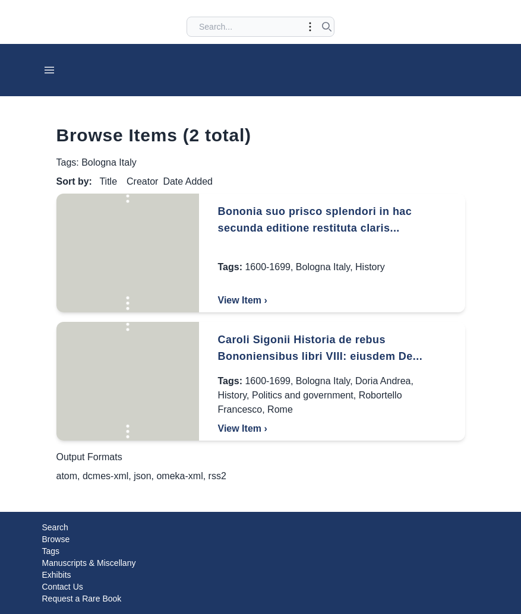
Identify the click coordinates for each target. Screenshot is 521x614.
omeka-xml (179, 476)
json (142, 476)
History (370, 267)
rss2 (217, 476)
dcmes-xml (105, 476)
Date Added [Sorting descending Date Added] (188, 181)
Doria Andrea (383, 381)
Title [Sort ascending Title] (108, 181)
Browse (56, 539)
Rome (280, 409)
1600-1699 (268, 267)
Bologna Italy (323, 267)
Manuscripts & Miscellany (89, 563)
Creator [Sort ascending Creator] (142, 181)
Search (55, 527)
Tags (51, 551)
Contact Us (62, 586)
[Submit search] (326, 26)
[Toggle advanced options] (310, 27)
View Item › (242, 300)
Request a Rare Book (82, 598)
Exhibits (56, 575)
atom (67, 476)
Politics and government (302, 395)
